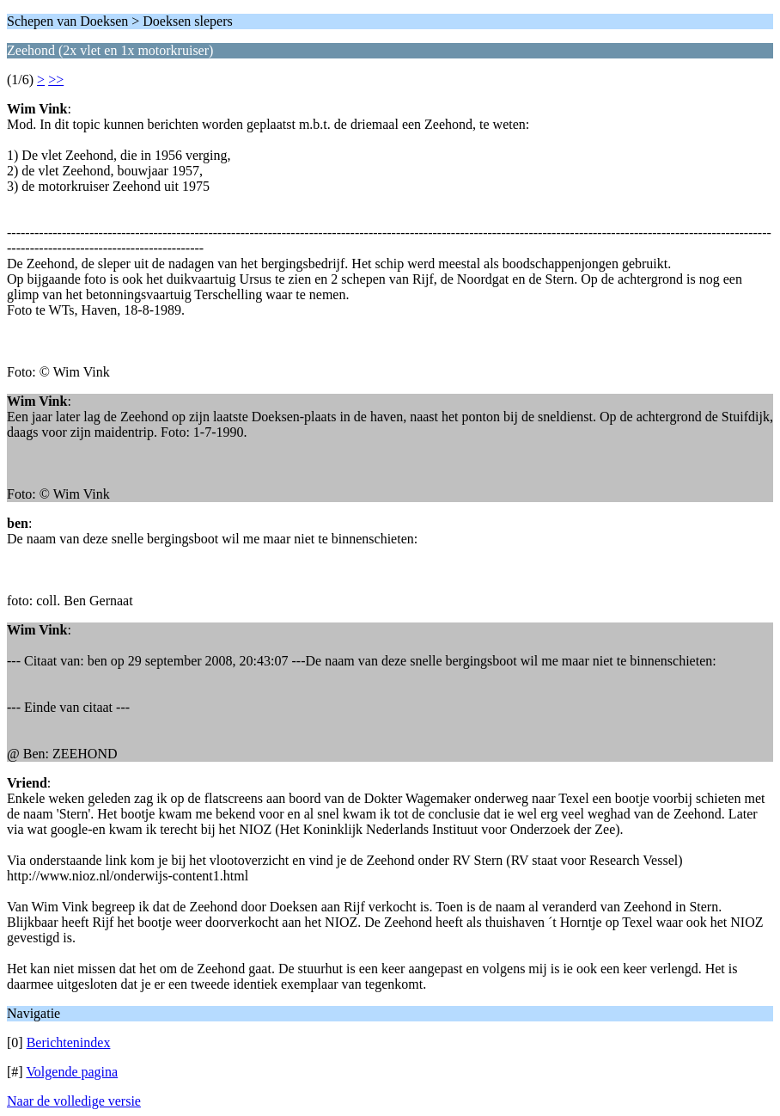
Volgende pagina (72, 1071)
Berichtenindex (69, 1042)
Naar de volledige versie (74, 1101)
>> (56, 79)
